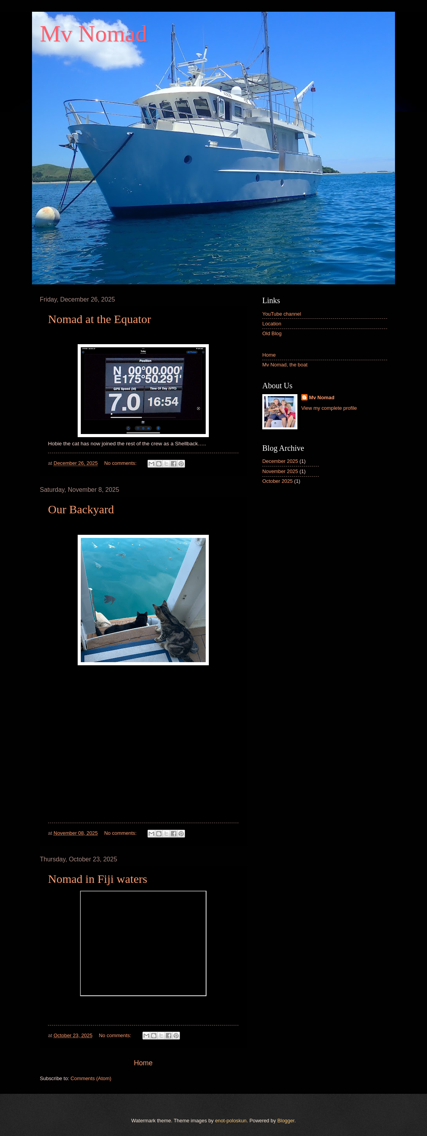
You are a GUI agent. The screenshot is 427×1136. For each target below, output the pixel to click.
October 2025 (277, 481)
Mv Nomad (321, 397)
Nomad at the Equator (99, 319)
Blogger (286, 1120)
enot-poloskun (231, 1120)
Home (143, 1063)
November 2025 (280, 471)
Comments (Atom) (91, 1078)
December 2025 (280, 461)
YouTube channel (281, 314)
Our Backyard (81, 509)
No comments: (121, 463)
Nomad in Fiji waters (97, 878)
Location (271, 324)
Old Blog (271, 333)
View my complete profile (329, 408)
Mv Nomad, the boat (285, 365)
